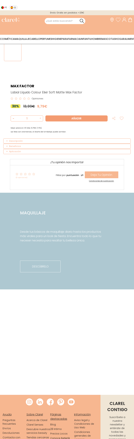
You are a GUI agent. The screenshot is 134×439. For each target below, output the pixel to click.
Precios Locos (59, 433)
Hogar (120, 39)
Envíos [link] (7, 428)
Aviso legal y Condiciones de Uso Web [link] (84, 423)
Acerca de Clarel (37, 420)
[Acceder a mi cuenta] (125, 20)
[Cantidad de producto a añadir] (27, 118)
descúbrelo (40, 266)
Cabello (34, 39)
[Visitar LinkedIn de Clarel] (39, 402)
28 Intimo (56, 429)
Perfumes (46, 39)
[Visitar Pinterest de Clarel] (60, 402)
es (15, 7)
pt (6, 7)
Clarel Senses (35, 424)
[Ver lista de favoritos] (119, 20)
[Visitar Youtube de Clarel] (71, 402)
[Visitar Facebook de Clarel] (50, 402)
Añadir (76, 118)
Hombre (96, 39)
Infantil (86, 39)
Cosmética (7, 39)
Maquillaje (22, 39)
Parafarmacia (71, 39)
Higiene (56, 39)
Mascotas (108, 39)
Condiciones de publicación (101, 181)
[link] (10, 20)
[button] (40, 118)
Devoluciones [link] (11, 433)
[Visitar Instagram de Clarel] (29, 402)
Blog (53, 424)
